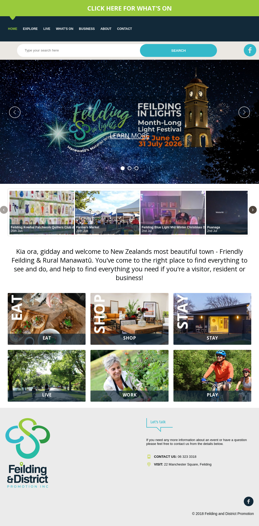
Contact (124, 29)
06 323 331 (174, 457)
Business (87, 29)
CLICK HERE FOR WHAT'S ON (129, 8)
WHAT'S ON (64, 29)
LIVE (46, 29)
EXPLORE (30, 29)
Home (12, 29)
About (106, 29)
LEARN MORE (129, 135)
